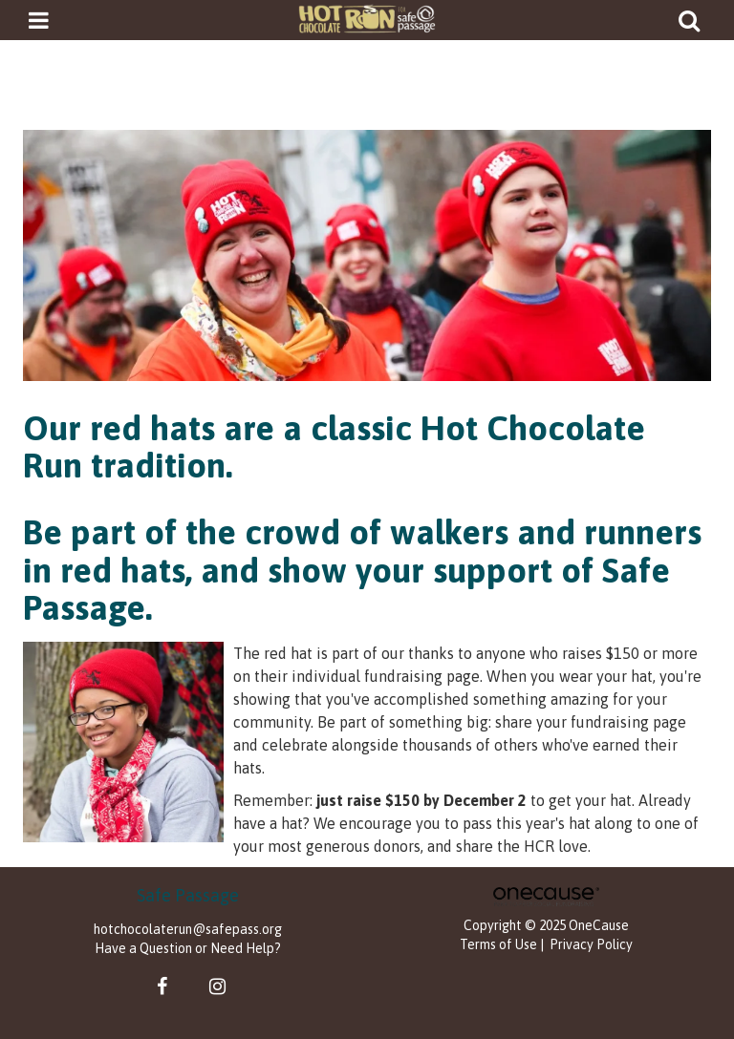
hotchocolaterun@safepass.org (188, 929)
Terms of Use (498, 944)
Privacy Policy (591, 944)
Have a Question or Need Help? (188, 948)
